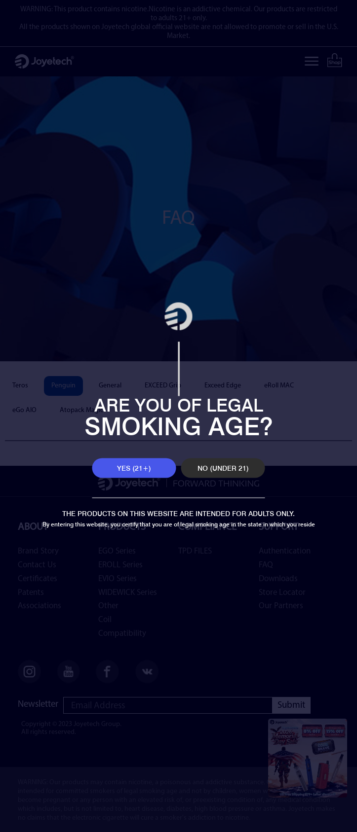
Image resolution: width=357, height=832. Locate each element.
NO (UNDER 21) (223, 468)
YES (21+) (134, 468)
